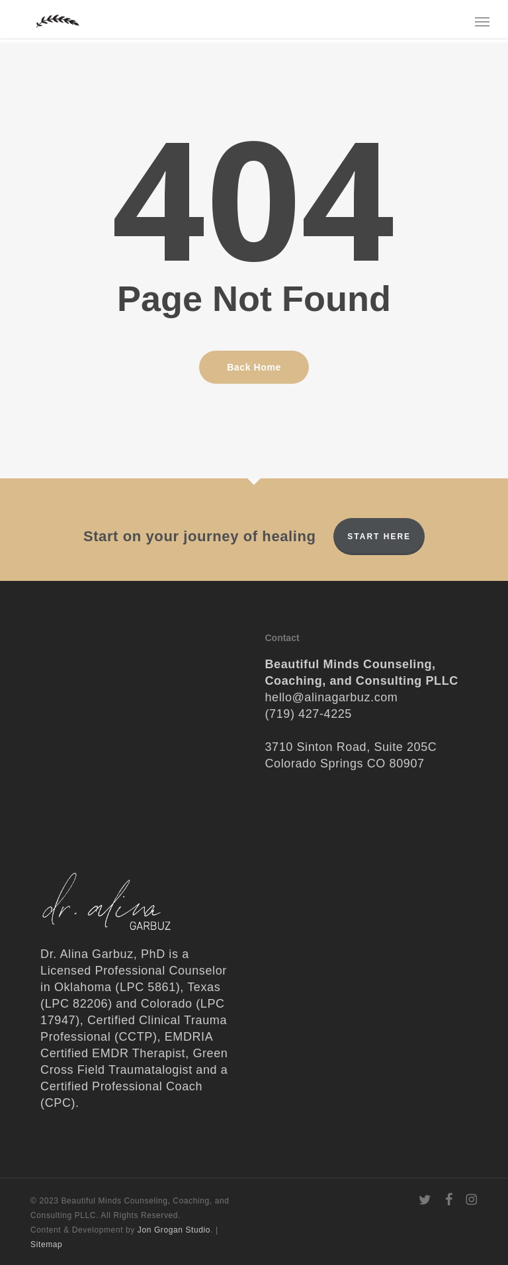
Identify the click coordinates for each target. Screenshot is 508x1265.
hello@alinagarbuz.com (331, 697)
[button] (482, 21)
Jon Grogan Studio (174, 1230)
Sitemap (46, 1244)
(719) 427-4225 (308, 713)
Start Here (379, 536)
